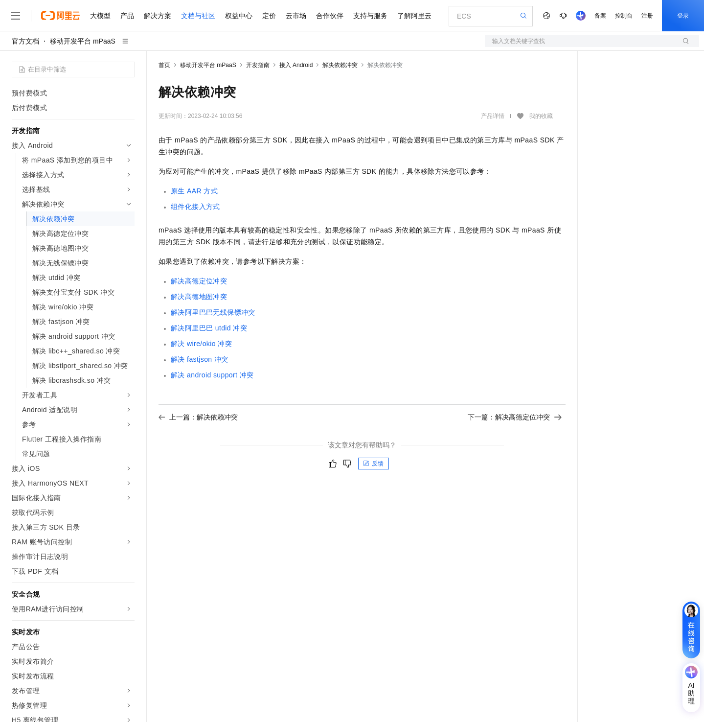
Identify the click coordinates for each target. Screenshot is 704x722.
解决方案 (157, 16)
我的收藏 (541, 116)
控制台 (624, 15)
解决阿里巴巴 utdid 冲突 (209, 328)
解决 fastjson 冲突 (199, 359)
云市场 (296, 16)
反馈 (373, 463)
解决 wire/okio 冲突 (201, 344)
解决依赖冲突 (340, 65)
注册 (647, 15)
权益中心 (238, 16)
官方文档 (25, 41)
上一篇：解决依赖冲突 (198, 417)
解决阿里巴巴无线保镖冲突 (213, 312)
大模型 (100, 16)
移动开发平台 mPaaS (82, 41)
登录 (683, 15)
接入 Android (296, 65)
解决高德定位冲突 (199, 281)
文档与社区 (198, 16)
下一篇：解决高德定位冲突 (515, 417)
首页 (164, 65)
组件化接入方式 (195, 206)
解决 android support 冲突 (212, 375)
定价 (269, 16)
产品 (127, 16)
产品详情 (492, 116)
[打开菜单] (15, 15)
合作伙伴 (329, 16)
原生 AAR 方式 (194, 191)
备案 (600, 15)
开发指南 (258, 65)
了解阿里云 (414, 16)
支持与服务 (370, 16)
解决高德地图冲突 (199, 297)
